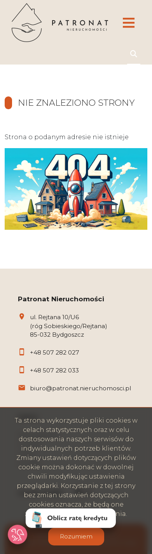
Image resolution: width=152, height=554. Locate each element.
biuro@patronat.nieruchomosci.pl (80, 388)
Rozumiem (76, 536)
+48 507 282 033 (54, 370)
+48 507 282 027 (54, 352)
